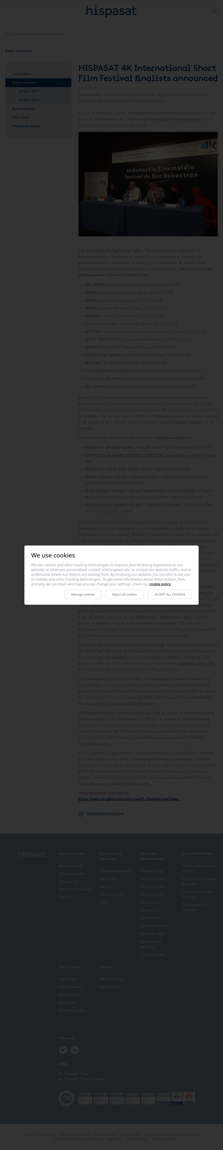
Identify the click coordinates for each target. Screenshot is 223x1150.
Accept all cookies (170, 594)
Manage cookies (83, 594)
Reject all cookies (124, 594)
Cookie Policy (160, 584)
